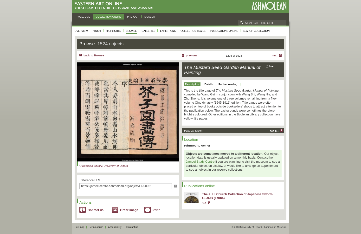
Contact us (95, 210)
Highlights (113, 31)
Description (192, 84)
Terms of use (96, 227)
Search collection (256, 31)
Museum (149, 16)
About (97, 31)
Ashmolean (268, 6)
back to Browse (94, 55)
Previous (191, 55)
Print (156, 210)
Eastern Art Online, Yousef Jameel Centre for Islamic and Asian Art (115, 6)
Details (209, 84)
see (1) (274, 130)
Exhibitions (168, 31)
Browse (131, 31)
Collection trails (193, 31)
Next (274, 55)
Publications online (224, 31)
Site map (79, 227)
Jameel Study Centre (200, 161)
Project (133, 16)
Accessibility (115, 227)
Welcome (83, 16)
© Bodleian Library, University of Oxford (103, 165)
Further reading (228, 84)
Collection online (108, 16)
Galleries (148, 31)
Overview (81, 31)
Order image (129, 210)
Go (204, 202)
